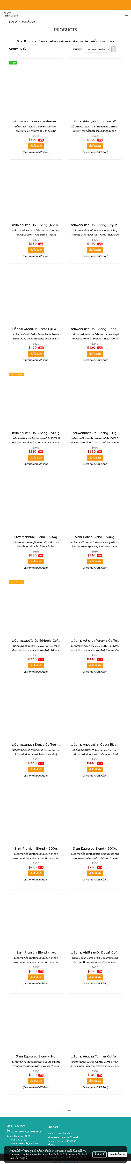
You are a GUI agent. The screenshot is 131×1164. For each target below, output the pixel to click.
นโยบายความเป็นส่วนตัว (76, 1154)
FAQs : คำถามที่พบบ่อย (60, 1133)
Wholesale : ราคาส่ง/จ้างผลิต (63, 1137)
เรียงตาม (79, 49)
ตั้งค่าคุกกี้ (99, 1154)
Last (69, 1110)
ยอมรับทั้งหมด (117, 1154)
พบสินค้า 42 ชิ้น (17, 49)
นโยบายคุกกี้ (21, 1158)
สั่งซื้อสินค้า (36, 146)
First (62, 1110)
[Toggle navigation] (126, 14)
